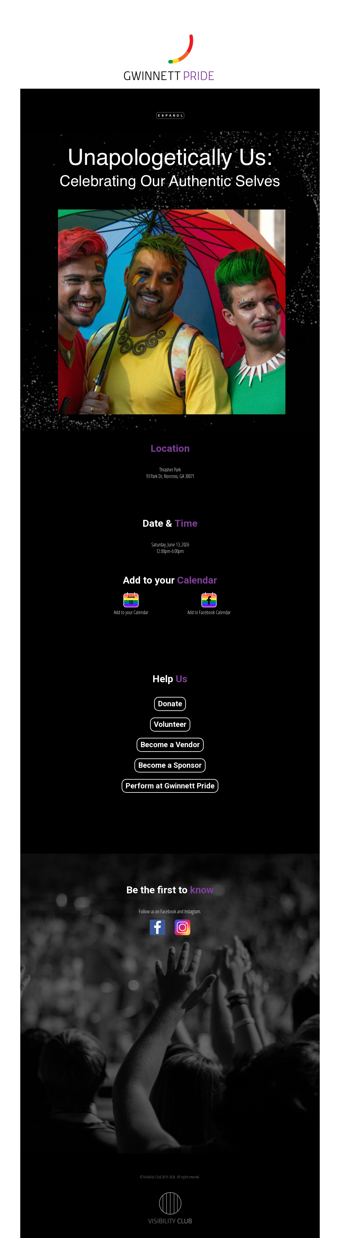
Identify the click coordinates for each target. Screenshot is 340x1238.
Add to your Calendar (131, 609)
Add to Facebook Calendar (209, 609)
